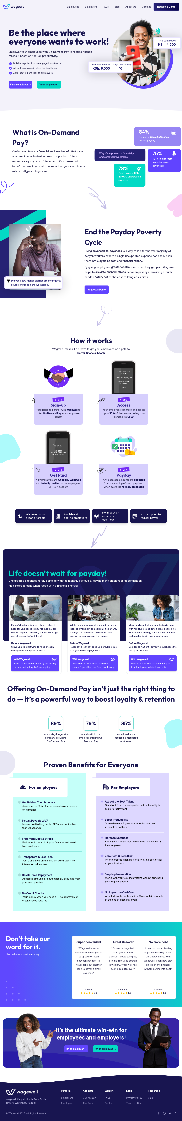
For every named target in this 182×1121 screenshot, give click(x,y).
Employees (67, 1103)
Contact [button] (109, 1103)
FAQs (107, 1097)
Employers (67, 1097)
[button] (146, 6)
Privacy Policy (134, 1097)
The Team (88, 1103)
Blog (150, 1097)
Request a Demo (166, 6)
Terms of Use (133, 1103)
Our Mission (89, 1097)
